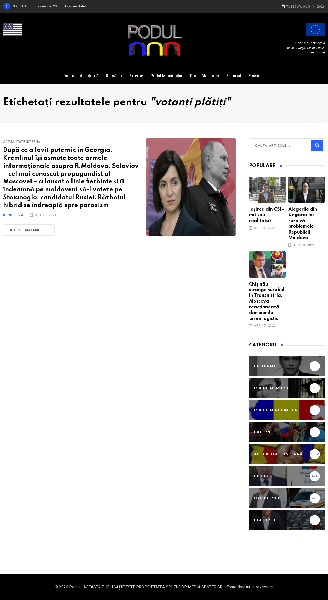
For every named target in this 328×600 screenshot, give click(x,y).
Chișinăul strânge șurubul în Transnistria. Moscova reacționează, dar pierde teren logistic (266, 301)
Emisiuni (256, 75)
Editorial (233, 75)
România (114, 75)
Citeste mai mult (30, 230)
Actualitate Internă (81, 75)
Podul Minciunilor (167, 75)
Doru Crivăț (14, 215)
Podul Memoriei (204, 75)
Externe (136, 75)
